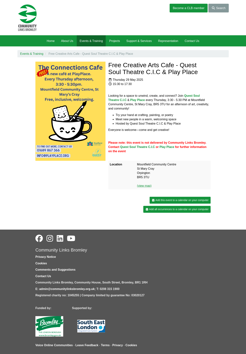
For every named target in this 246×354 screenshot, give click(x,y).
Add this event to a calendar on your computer (180, 200)
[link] (137, 100)
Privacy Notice (45, 256)
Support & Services (139, 41)
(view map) (144, 185)
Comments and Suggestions (55, 269)
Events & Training (91, 41)
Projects (114, 41)
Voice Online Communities (54, 345)
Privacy (117, 345)
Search (218, 8)
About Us (67, 41)
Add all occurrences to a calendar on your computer (177, 209)
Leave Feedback (86, 345)
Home (51, 41)
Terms (105, 345)
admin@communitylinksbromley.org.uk (67, 289)
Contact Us (192, 41)
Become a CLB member (188, 8)
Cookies (41, 263)
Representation (168, 41)
